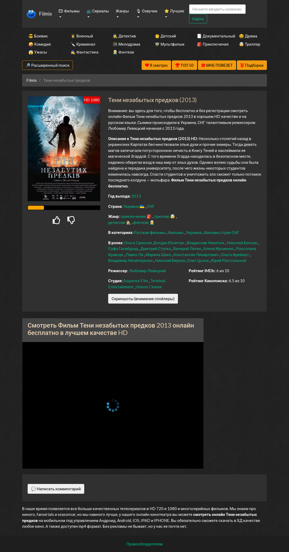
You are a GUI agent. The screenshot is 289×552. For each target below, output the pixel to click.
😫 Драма (248, 35)
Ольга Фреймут (235, 254)
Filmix (45, 14)
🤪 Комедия (39, 44)
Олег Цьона (198, 260)
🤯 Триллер (249, 44)
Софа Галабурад (123, 248)
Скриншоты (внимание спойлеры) (143, 298)
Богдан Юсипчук (169, 242)
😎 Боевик (38, 35)
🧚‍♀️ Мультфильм (169, 44)
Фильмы (176, 232)
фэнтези (141, 222)
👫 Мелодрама (126, 44)
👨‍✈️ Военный (82, 35)
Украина (131, 206)
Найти (198, 18)
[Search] (217, 9)
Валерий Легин (187, 248)
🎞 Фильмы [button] (69, 10)
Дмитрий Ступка (156, 248)
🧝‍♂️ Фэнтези (123, 52)
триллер (162, 216)
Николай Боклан (242, 242)
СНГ (151, 206)
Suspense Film (136, 280)
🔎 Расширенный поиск (47, 65)
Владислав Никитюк (206, 242)
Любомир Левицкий (147, 270)
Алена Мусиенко (219, 248)
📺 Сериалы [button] (98, 10)
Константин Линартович (196, 254)
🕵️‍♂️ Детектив (124, 35)
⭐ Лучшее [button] (174, 10)
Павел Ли (135, 254)
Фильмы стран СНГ (222, 232)
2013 (136, 196)
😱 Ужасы (37, 52)
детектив (117, 222)
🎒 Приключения (211, 44)
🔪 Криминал (83, 44)
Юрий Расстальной (228, 260)
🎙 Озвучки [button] (146, 10)
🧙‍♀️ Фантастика (84, 52)
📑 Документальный (211, 35)
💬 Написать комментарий (56, 488)
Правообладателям (144, 543)
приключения (134, 216)
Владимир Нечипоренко (130, 260)
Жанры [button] (122, 10)
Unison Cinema (149, 286)
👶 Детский (165, 35)
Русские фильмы (150, 232)
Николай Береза (170, 260)
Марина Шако (159, 254)
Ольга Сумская (138, 242)
